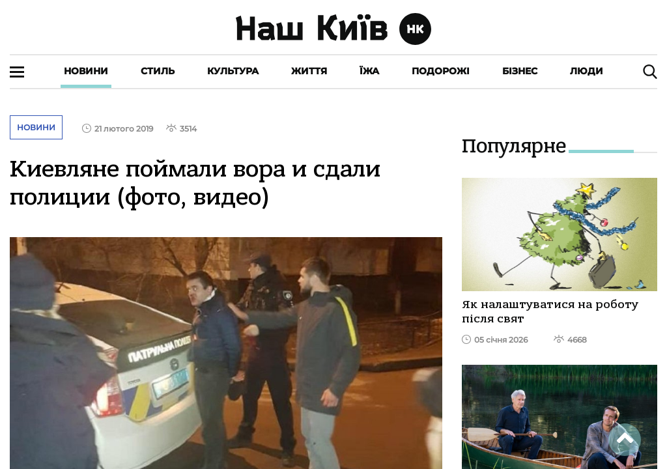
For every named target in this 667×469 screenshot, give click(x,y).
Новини (86, 71)
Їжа (369, 71)
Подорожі (441, 71)
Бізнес (519, 71)
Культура (233, 71)
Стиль (158, 71)
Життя (309, 71)
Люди (586, 71)
